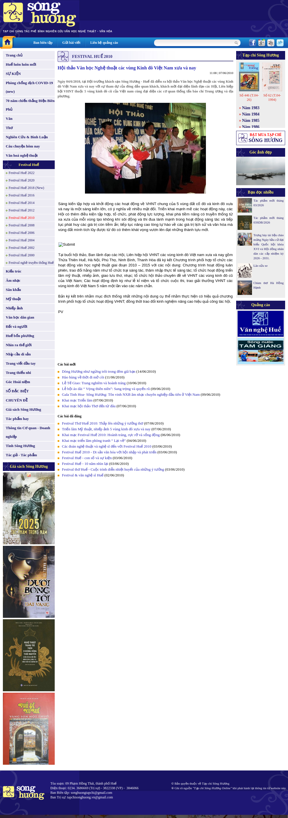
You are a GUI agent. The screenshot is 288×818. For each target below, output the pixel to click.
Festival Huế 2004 (22, 240)
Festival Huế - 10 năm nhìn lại (85, 463)
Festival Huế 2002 (22, 248)
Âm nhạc (13, 280)
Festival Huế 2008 (22, 225)
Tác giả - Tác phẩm (21, 455)
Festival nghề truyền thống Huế (31, 263)
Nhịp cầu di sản (18, 354)
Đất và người (16, 326)
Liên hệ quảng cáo (104, 43)
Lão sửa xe (260, 265)
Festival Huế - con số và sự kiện (87, 458)
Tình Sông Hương (20, 446)
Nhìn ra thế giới (19, 345)
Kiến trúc (13, 271)
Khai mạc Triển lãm (77, 400)
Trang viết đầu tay (21, 363)
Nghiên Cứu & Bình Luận (27, 137)
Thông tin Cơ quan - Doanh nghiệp (28, 432)
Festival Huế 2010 (22, 218)
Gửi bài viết (71, 43)
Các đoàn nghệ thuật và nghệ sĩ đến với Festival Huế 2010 (106, 446)
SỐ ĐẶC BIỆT (17, 391)
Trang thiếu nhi (18, 372)
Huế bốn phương (20, 336)
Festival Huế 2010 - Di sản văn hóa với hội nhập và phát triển (109, 452)
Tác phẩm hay (17, 418)
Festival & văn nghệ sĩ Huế (82, 475)
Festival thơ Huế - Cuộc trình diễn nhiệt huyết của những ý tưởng (113, 469)
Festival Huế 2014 (22, 203)
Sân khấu (13, 289)
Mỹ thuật (13, 299)
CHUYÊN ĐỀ (17, 400)
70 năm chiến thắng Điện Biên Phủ (30, 105)
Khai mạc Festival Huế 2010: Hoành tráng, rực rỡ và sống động (111, 435)
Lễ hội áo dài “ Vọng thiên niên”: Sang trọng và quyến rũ (106, 389)
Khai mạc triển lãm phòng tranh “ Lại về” (94, 440)
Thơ (9, 128)
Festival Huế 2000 (22, 255)
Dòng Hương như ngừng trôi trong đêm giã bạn (98, 371)
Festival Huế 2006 (22, 233)
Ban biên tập (42, 43)
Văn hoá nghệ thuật (22, 155)
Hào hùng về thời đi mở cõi (83, 377)
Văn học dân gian (20, 317)
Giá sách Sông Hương (23, 409)
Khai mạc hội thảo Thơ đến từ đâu (89, 406)
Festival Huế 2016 (22, 195)
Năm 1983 (250, 108)
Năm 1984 (250, 114)
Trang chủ (14, 55)
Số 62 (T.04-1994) (272, 97)
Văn (9, 118)
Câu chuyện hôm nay (23, 146)
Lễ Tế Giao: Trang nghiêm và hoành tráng (94, 383)
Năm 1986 (250, 127)
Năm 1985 (250, 120)
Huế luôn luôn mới (21, 64)
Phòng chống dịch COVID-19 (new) (29, 87)
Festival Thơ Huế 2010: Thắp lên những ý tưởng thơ (103, 423)
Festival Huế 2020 (22, 180)
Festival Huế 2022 (22, 173)
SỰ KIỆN (13, 73)
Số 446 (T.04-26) (249, 97)
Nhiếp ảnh (14, 308)
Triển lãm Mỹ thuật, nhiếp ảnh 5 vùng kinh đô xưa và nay (106, 429)
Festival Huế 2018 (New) (26, 188)
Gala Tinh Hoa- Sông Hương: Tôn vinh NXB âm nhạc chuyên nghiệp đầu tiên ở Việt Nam (131, 394)
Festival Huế (29, 164)
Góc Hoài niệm (18, 382)
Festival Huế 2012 (22, 210)
